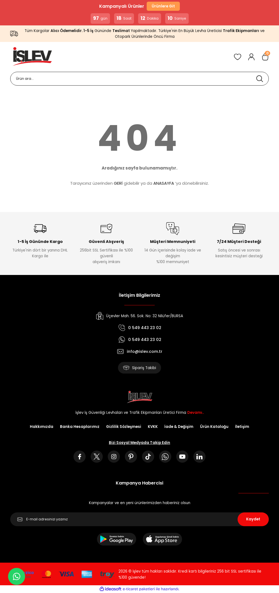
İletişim (242, 426)
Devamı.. (195, 412)
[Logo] (31, 57)
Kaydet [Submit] (253, 519)
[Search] (139, 79)
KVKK (153, 426)
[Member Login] (251, 56)
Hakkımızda (41, 426)
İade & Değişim (178, 426)
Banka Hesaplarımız (79, 426)
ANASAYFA (163, 183)
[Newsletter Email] (139, 519)
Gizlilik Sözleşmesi (123, 426)
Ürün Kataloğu (214, 426)
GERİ (118, 183)
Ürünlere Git (163, 6)
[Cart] (265, 56)
